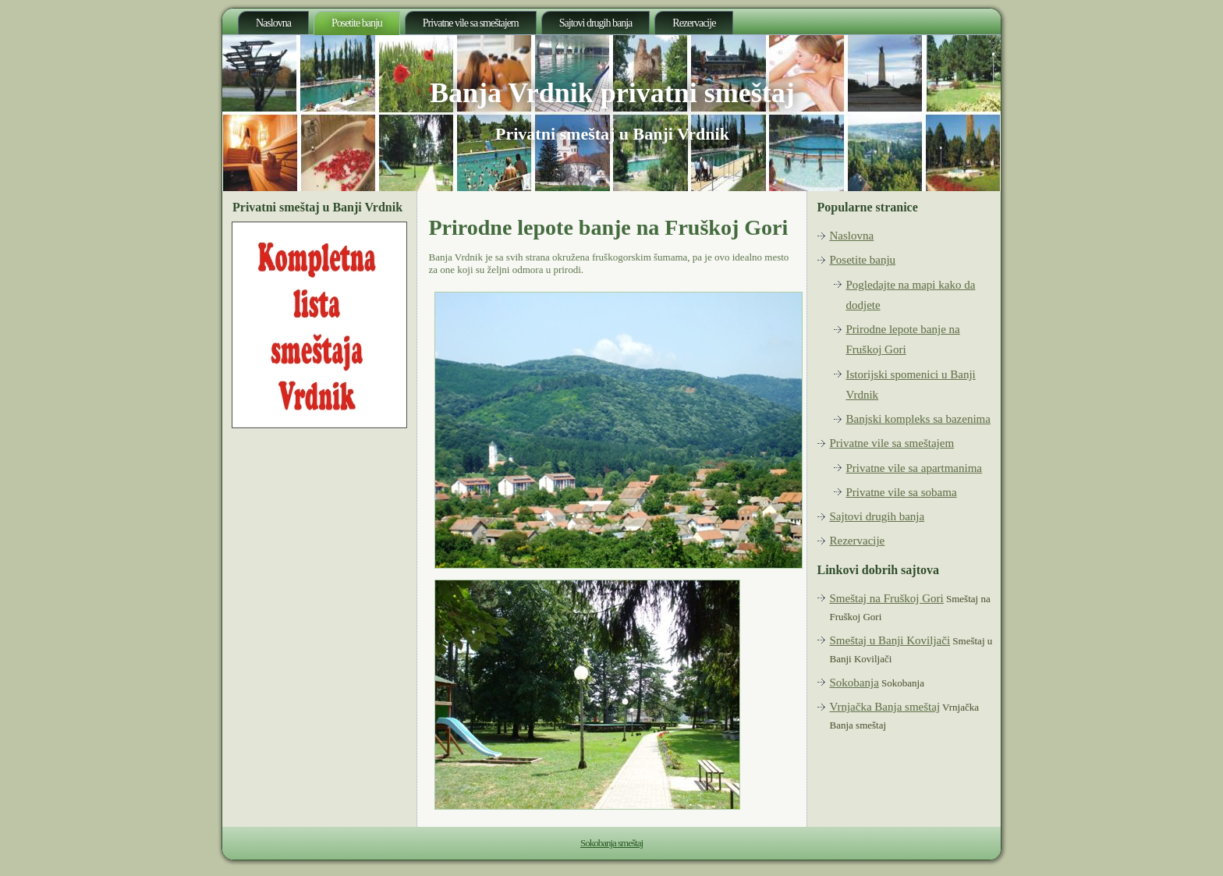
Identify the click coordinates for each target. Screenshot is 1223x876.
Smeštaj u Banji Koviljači (890, 640)
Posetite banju (356, 23)
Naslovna (273, 23)
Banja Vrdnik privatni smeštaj (612, 92)
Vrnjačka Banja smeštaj (885, 706)
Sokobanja (854, 682)
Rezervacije (693, 23)
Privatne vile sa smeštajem (471, 23)
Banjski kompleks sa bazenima (918, 419)
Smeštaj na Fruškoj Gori (887, 598)
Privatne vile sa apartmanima (914, 468)
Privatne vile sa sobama (901, 492)
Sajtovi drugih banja (596, 23)
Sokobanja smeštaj (611, 843)
